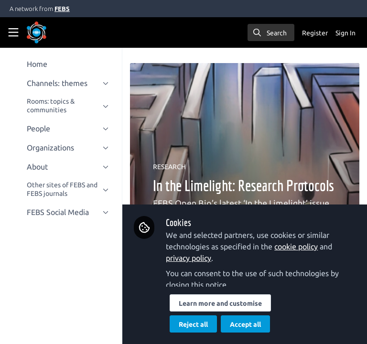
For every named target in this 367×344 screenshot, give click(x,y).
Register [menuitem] (315, 33)
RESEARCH (169, 167)
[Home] (36, 32)
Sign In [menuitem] (345, 33)
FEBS (62, 8)
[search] (271, 32)
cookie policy (296, 246)
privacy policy (188, 258)
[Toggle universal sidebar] (13, 32)
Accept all (245, 324)
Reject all (193, 324)
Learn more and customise (220, 303)
